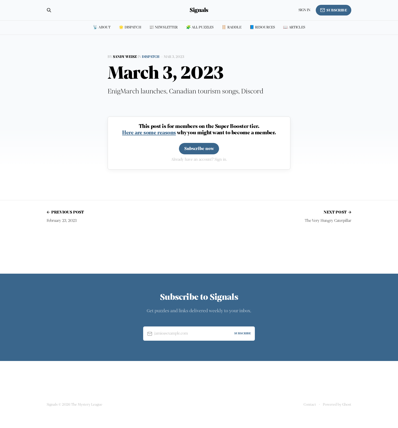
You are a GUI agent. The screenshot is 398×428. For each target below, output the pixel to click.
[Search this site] (49, 10)
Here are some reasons (149, 132)
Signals (199, 10)
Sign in (304, 10)
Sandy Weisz (125, 56)
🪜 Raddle (231, 27)
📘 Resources (262, 27)
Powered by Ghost (337, 404)
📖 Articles (294, 27)
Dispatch (150, 56)
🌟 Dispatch (130, 27)
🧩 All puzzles (200, 27)
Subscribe (333, 10)
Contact (310, 404)
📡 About (102, 27)
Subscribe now (199, 149)
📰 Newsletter (163, 27)
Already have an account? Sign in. (199, 159)
